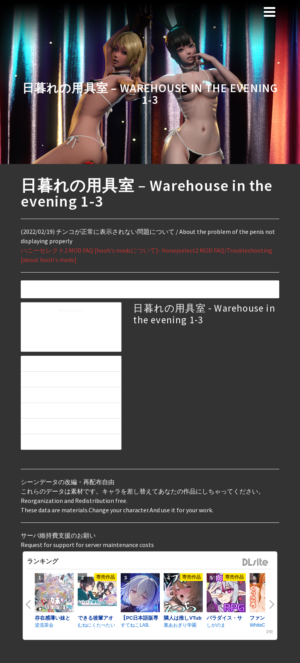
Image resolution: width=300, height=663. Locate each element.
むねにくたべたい (96, 625)
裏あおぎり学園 (180, 625)
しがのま (216, 625)
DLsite (255, 562)
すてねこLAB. (135, 625)
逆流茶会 (44, 625)
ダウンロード (71, 311)
